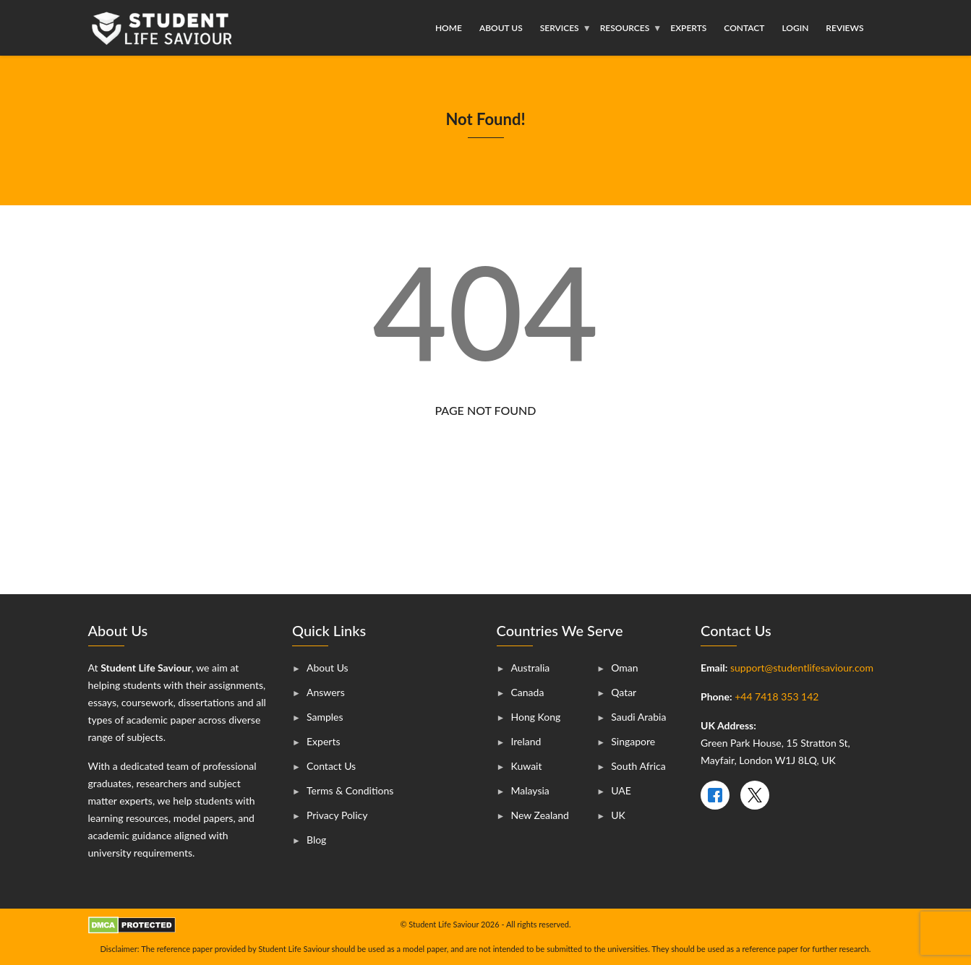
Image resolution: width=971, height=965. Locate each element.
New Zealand (540, 815)
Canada (527, 692)
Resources (625, 27)
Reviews (844, 27)
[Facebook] (715, 795)
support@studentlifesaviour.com (801, 667)
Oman (624, 667)
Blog (316, 839)
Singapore (633, 741)
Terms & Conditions (350, 790)
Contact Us (331, 766)
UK (618, 815)
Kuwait (526, 766)
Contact (744, 27)
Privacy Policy (337, 815)
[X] (754, 795)
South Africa (638, 766)
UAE (621, 790)
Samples (325, 717)
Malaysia (530, 790)
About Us (501, 27)
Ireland (526, 741)
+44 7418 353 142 (776, 696)
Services (559, 27)
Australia (530, 667)
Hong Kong (536, 717)
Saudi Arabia (638, 717)
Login (795, 27)
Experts (688, 27)
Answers (326, 692)
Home (448, 27)
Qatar (623, 692)
